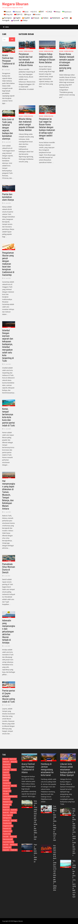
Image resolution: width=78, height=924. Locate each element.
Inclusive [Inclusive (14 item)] (6, 788)
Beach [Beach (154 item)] (13, 759)
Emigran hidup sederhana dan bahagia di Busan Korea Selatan (47, 58)
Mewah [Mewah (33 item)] (6, 807)
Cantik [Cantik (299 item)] (6, 769)
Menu (6, 27)
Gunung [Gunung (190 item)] (6, 783)
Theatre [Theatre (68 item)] (14, 850)
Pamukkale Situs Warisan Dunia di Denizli (8, 568)
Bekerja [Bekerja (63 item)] (6, 762)
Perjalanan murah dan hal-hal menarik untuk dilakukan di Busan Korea (26, 60)
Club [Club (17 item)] (13, 769)
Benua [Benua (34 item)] (13, 762)
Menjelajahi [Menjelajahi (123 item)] (7, 802)
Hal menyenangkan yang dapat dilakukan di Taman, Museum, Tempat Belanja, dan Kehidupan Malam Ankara (8, 495)
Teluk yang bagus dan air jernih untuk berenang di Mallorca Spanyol (74, 879)
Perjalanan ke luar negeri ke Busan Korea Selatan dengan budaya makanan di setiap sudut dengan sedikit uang (47, 129)
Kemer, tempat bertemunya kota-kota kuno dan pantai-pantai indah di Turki (8, 417)
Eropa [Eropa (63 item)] (6, 780)
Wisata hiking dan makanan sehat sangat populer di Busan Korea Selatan (26, 124)
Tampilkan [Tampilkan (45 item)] (7, 847)
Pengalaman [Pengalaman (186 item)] (7, 826)
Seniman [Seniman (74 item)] (13, 844)
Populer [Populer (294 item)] (6, 834)
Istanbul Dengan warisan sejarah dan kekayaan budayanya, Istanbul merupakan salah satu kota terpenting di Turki (8, 345)
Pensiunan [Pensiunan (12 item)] (7, 828)
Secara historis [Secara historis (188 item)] (8, 842)
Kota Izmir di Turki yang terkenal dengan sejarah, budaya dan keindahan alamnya (8, 129)
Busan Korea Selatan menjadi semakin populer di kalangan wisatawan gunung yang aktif (66, 62)
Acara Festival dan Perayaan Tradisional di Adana (8, 61)
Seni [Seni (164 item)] (5, 844)
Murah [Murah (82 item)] (14, 810)
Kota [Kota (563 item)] (5, 794)
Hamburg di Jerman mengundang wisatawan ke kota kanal (47, 769)
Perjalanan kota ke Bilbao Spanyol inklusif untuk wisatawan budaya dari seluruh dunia (74, 832)
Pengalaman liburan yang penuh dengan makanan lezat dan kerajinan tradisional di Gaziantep (8, 263)
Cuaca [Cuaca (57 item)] (6, 772)
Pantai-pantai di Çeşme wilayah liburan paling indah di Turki (8, 696)
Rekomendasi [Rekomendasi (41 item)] (7, 839)
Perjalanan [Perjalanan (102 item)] (7, 831)
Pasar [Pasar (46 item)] (13, 820)
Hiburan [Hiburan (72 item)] (6, 786)
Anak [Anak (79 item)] (5, 759)
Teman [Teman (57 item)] (6, 850)
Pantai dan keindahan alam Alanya (8, 197)
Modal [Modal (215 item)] (6, 810)
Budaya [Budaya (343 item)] (6, 767)
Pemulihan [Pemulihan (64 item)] (7, 823)
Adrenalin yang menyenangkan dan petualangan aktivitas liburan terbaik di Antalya (8, 631)
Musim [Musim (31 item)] (13, 812)
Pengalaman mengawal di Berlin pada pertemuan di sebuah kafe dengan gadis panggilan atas (54, 868)
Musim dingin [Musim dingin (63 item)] (7, 815)
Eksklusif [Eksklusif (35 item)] (6, 777)
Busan (21, 51)
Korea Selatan (28, 51)
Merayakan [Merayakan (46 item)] (7, 804)
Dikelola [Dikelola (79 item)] (6, 775)
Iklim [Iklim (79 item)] (13, 786)
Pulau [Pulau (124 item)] (13, 836)
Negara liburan (15, 3)
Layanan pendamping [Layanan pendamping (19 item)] (10, 796)
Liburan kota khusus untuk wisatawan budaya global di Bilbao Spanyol (67, 769)
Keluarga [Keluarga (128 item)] (6, 791)
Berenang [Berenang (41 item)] (6, 764)
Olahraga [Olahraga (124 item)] (7, 818)
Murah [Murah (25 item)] (6, 812)
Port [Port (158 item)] (5, 836)
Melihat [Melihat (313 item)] (6, 799)
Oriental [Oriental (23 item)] (6, 820)
